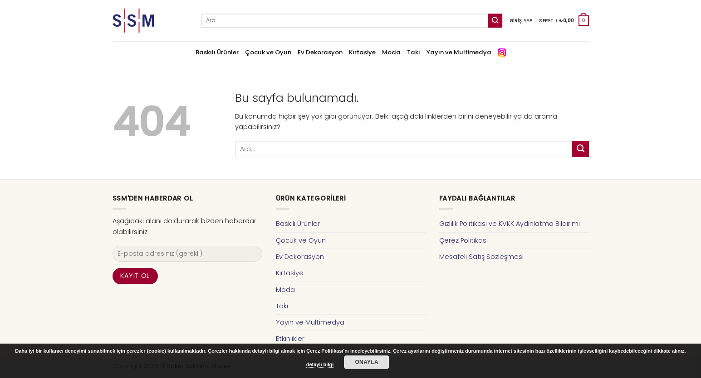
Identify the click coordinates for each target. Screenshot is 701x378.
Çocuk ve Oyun (268, 52)
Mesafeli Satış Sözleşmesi (481, 256)
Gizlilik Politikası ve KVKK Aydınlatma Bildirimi (509, 223)
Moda (391, 52)
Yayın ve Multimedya (458, 52)
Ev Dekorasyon (320, 52)
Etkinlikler (290, 338)
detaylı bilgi (320, 364)
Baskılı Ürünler (217, 52)
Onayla (366, 362)
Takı (413, 52)
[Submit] (495, 21)
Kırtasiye (362, 52)
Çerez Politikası (463, 240)
